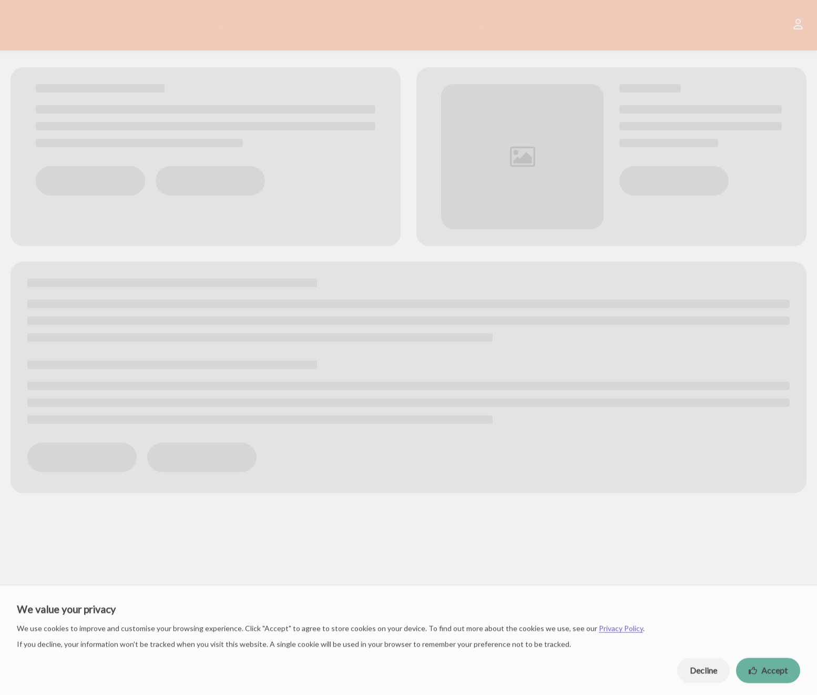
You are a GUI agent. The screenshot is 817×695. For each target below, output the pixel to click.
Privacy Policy (621, 631)
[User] (798, 25)
